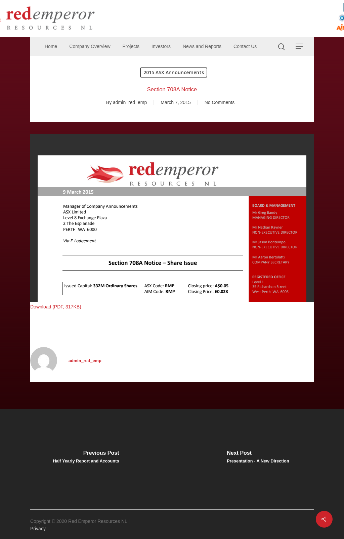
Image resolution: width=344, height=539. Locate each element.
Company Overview (89, 46)
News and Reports (202, 46)
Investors (161, 46)
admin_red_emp (130, 102)
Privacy (38, 528)
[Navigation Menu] (300, 46)
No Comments (219, 102)
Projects (131, 46)
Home (51, 46)
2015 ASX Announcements (173, 72)
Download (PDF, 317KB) (55, 306)
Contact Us (245, 46)
